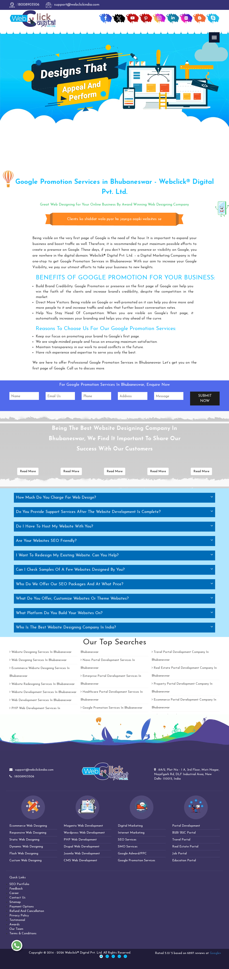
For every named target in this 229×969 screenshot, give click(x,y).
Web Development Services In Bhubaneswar (40, 700)
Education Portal (184, 860)
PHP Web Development (80, 839)
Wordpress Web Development (84, 832)
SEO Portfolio (19, 884)
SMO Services (128, 846)
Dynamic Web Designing (26, 846)
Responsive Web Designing (27, 832)
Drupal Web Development (82, 846)
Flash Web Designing (23, 853)
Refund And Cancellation (26, 911)
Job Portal (179, 853)
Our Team (16, 929)
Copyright (36, 952)
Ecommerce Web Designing (28, 826)
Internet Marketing (131, 832)
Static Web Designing (24, 839)
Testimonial (17, 920)
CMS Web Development (80, 860)
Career (14, 893)
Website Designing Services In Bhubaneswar (40, 652)
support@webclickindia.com (34, 770)
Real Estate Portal (185, 846)
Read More (28, 471)
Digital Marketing (130, 826)
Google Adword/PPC (132, 853)
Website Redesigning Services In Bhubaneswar (42, 684)
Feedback (16, 888)
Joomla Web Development (82, 853)
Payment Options (21, 906)
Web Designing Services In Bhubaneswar (38, 660)
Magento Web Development (83, 826)
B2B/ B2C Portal (184, 832)
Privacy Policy (19, 915)
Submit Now (205, 398)
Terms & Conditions (22, 933)
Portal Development (186, 826)
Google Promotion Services (136, 860)
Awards (14, 924)
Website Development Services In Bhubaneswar (42, 692)
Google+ (215, 953)
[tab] (114, 498)
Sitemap (15, 902)
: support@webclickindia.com (72, 4)
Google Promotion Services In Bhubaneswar (111, 708)
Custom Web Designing (25, 860)
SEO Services (127, 839)
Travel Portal (181, 839)
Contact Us (17, 897)
